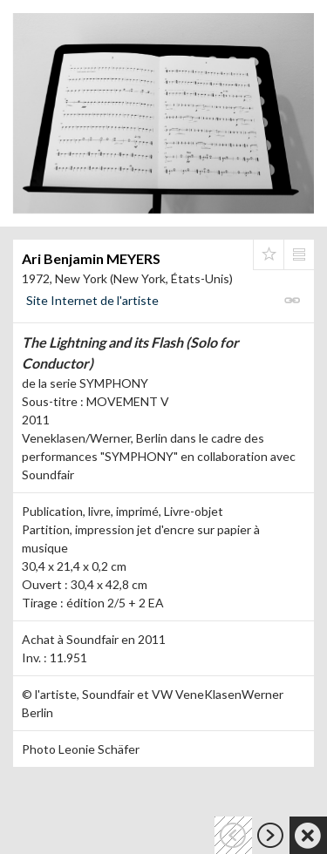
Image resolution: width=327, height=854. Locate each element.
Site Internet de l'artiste (92, 300)
